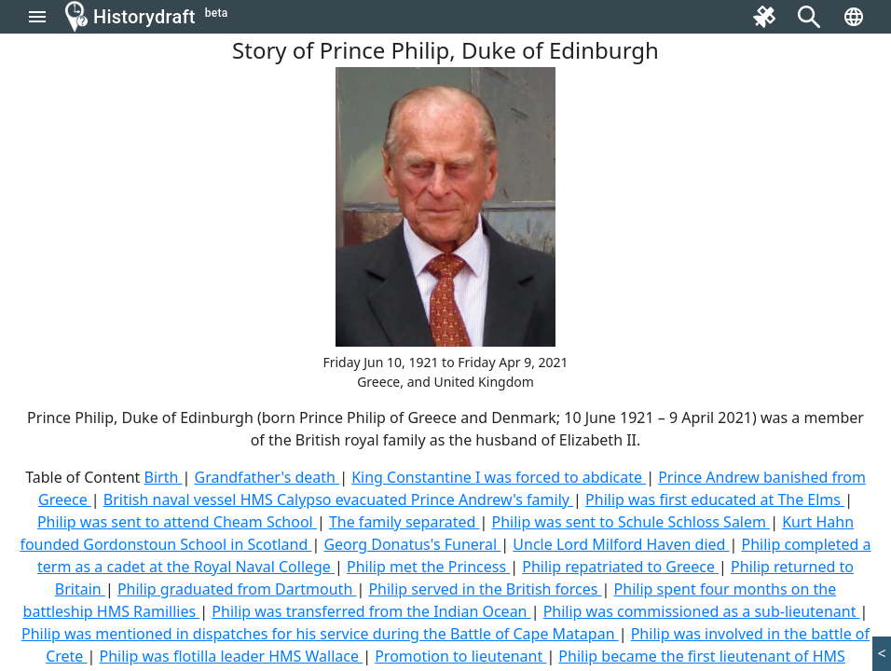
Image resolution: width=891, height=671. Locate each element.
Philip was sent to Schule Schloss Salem (630, 522)
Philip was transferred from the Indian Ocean (371, 611)
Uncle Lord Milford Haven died (621, 544)
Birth (163, 477)
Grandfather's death (266, 477)
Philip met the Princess (428, 566)
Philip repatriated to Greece (620, 566)
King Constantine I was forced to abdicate (498, 477)
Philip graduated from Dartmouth (237, 589)
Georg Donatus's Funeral (411, 544)
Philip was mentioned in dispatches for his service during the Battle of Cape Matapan (320, 633)
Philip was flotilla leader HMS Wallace (231, 656)
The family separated (404, 522)
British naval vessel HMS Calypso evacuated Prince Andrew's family (338, 499)
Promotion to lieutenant (460, 656)
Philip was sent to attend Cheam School (177, 522)
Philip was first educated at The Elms (714, 499)
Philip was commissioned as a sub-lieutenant (701, 611)
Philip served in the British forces (484, 589)
